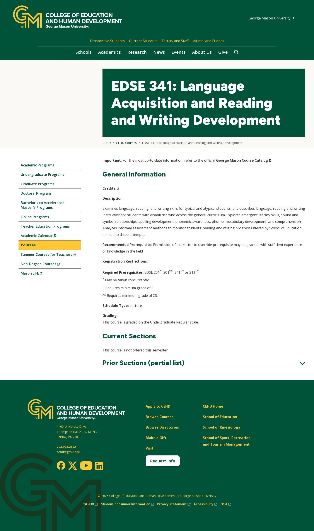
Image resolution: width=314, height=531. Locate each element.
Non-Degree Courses (47, 264)
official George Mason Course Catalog (237, 160)
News (159, 52)
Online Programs (35, 216)
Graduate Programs (37, 184)
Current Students (143, 40)
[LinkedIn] (99, 465)
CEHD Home (213, 406)
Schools (83, 52)
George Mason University (271, 18)
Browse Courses (159, 416)
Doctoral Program (36, 193)
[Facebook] (61, 465)
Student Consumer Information (127, 504)
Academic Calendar (46, 236)
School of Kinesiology (221, 427)
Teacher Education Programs (45, 226)
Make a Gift (156, 437)
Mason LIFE (39, 274)
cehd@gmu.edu (68, 452)
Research (137, 52)
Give (223, 52)
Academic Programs (37, 165)
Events (178, 52)
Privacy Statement (174, 504)
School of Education (220, 416)
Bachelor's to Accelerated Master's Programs (43, 205)
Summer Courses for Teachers (51, 255)
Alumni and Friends (208, 40)
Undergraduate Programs (42, 174)
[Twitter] (73, 466)
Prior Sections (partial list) (203, 363)
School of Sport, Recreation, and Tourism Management (227, 441)
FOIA (225, 504)
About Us (202, 52)
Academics (109, 52)
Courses (28, 245)
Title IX (90, 504)
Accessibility (205, 504)
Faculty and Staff (175, 40)
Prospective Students (107, 40)
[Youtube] (86, 466)
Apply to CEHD (158, 406)
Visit (150, 448)
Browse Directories (162, 427)
